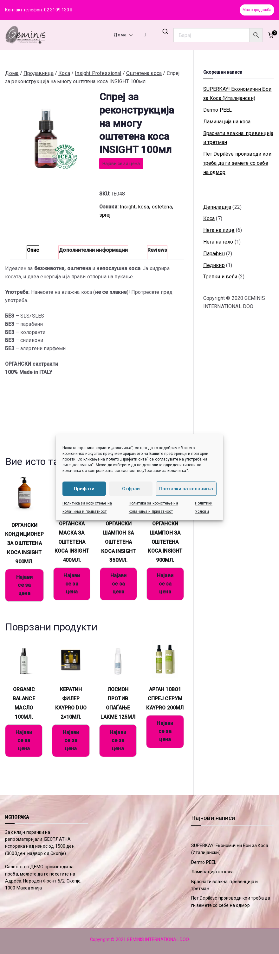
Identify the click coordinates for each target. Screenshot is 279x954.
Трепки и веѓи (220, 277)
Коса (64, 73)
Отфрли (131, 489)
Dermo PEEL (217, 110)
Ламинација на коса (227, 122)
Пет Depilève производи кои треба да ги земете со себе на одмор (237, 163)
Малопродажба (257, 10)
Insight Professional (98, 73)
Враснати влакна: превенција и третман (238, 138)
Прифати (84, 489)
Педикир (214, 265)
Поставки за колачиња (186, 489)
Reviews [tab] (157, 250)
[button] (130, 35)
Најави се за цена (121, 163)
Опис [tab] (33, 250)
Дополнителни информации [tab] (93, 250)
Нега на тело (218, 242)
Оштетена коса (144, 73)
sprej (105, 215)
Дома (123, 35)
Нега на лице (219, 230)
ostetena (162, 207)
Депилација (217, 207)
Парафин (214, 254)
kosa (143, 207)
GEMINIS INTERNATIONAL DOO (158, 939)
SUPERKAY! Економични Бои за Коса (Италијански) (237, 93)
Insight (127, 207)
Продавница (38, 73)
